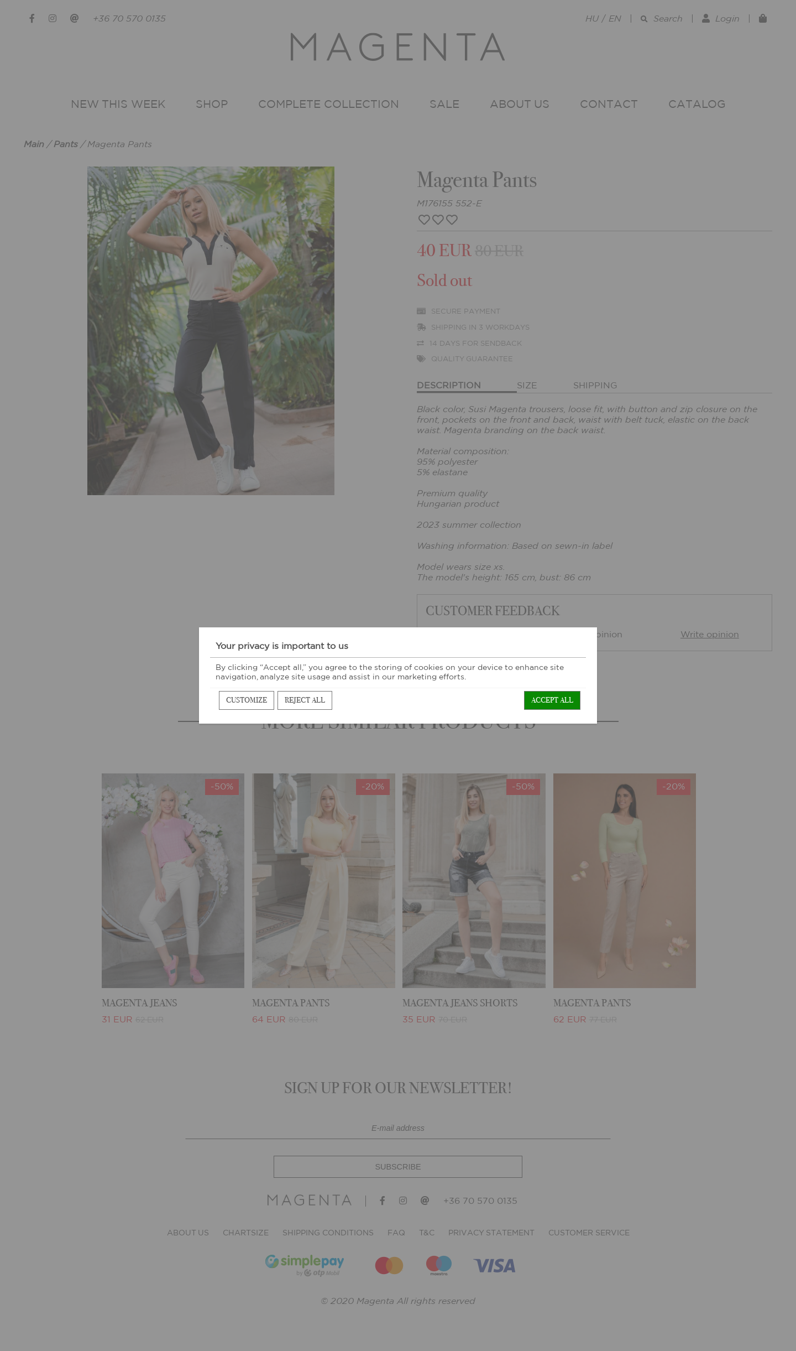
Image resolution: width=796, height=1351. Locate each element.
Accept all (552, 700)
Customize (246, 700)
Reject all (305, 700)
